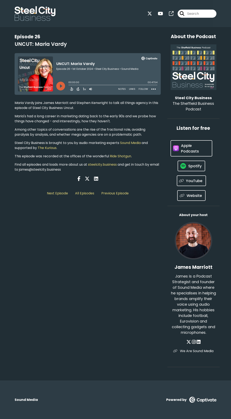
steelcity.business (102, 164)
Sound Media (130, 142)
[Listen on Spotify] (191, 166)
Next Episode (57, 193)
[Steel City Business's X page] (149, 13)
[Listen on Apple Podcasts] (191, 148)
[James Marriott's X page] (188, 342)
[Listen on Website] (191, 195)
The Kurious (47, 147)
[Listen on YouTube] (191, 180)
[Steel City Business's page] (168, 13)
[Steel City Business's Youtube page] (158, 13)
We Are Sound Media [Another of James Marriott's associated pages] (193, 351)
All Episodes (84, 193)
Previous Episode (115, 193)
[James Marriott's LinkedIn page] (199, 342)
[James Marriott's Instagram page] (194, 342)
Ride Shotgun (120, 156)
